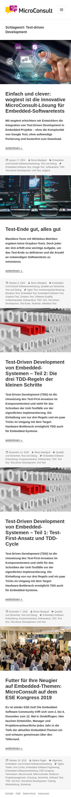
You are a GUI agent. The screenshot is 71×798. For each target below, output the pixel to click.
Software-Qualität (44, 296)
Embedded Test (29, 293)
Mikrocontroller (40, 774)
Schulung (32, 777)
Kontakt (9, 793)
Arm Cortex (19, 767)
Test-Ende (25, 303)
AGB (18, 793)
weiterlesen (14, 148)
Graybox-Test (12, 296)
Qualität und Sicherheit (52, 286)
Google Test (38, 167)
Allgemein (57, 760)
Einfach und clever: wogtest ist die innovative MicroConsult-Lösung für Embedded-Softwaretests (35, 102)
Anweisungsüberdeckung (51, 290)
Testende (36, 303)
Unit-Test (36, 170)
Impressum (43, 793)
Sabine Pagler (39, 760)
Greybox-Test (27, 296)
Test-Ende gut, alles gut (33, 229)
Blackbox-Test (12, 293)
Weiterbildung (12, 784)
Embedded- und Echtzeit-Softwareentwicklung (28, 764)
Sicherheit (43, 777)
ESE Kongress (46, 770)
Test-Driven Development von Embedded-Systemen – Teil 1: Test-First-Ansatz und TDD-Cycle (35, 532)
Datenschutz (29, 793)
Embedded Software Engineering (42, 767)
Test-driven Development (18, 170)
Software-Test (56, 777)
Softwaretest (52, 167)
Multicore (54, 774)
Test (45, 300)
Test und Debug (49, 163)
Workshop (26, 784)
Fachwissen (11, 774)
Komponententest (28, 459)
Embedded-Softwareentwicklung (21, 770)
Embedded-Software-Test (18, 167)
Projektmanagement (15, 777)
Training (51, 781)
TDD (62, 167)
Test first (15, 781)
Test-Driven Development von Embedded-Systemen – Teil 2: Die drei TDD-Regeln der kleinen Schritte (35, 373)
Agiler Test (32, 290)
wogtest (46, 170)
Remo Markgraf (39, 160)
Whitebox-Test (49, 303)
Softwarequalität (13, 300)
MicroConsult (25, 774)
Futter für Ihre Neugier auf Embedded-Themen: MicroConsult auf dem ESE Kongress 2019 (33, 689)
